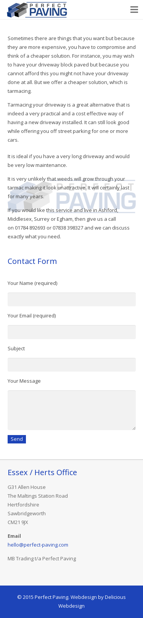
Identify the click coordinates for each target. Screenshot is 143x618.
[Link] (37, 9)
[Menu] (134, 9)
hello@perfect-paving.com (38, 544)
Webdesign (84, 597)
